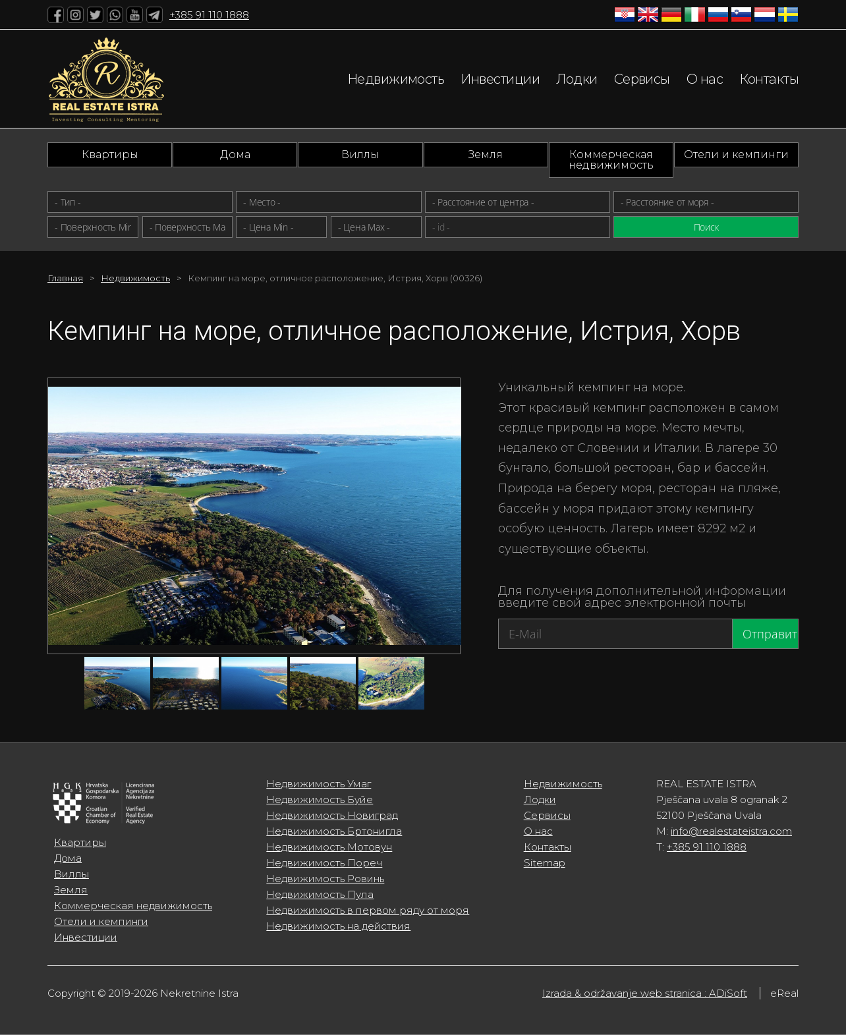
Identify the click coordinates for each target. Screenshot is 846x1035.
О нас (705, 79)
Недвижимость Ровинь (325, 878)
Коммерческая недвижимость (611, 159)
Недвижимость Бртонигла (334, 831)
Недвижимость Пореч (324, 862)
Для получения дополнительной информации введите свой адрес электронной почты (642, 597)
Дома (235, 154)
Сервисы (642, 79)
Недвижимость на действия (338, 926)
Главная (65, 278)
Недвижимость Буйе (319, 799)
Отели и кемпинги (736, 154)
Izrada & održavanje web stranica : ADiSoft (644, 993)
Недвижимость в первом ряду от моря (367, 910)
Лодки (576, 79)
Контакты (769, 79)
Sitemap (544, 862)
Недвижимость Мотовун (329, 847)
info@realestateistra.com (731, 831)
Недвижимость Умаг (318, 783)
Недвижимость (395, 79)
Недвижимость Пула (320, 894)
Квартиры (110, 154)
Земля (485, 154)
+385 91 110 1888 (209, 15)
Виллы (360, 154)
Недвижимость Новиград (332, 815)
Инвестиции (500, 79)
